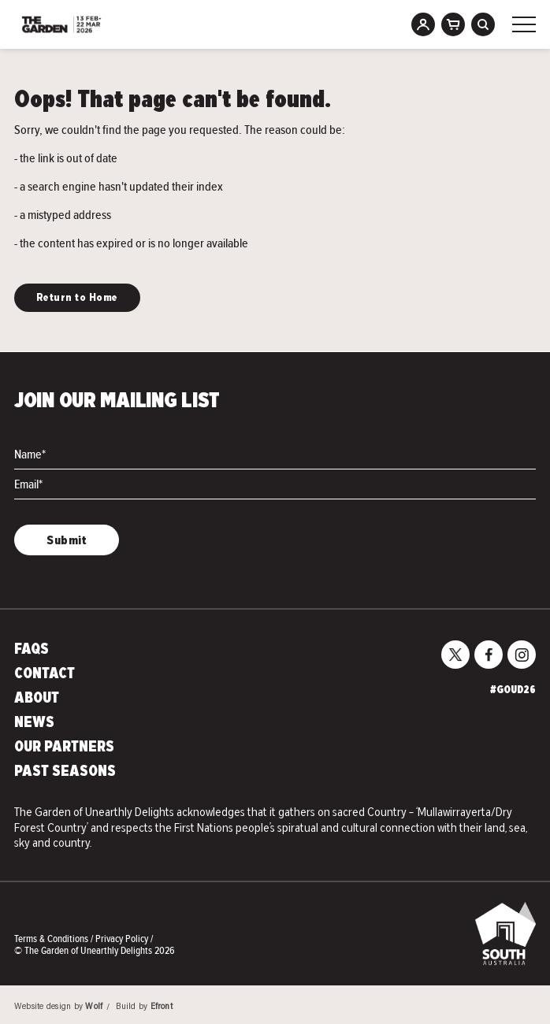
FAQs (31, 650)
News (34, 723)
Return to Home (77, 298)
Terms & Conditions (52, 938)
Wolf (93, 1007)
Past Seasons (65, 772)
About (36, 699)
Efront (162, 1007)
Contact (44, 674)
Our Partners (64, 747)
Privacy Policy (123, 938)
